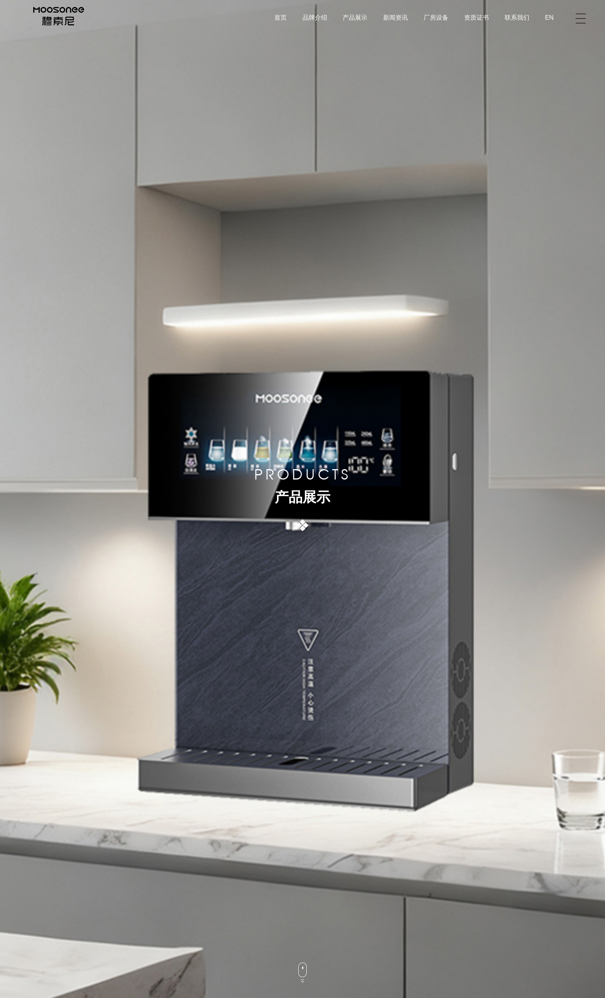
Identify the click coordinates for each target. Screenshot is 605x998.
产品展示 (355, 17)
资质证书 (476, 17)
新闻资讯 (395, 17)
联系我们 (517, 17)
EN (549, 17)
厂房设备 (436, 17)
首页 (280, 17)
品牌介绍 (314, 17)
